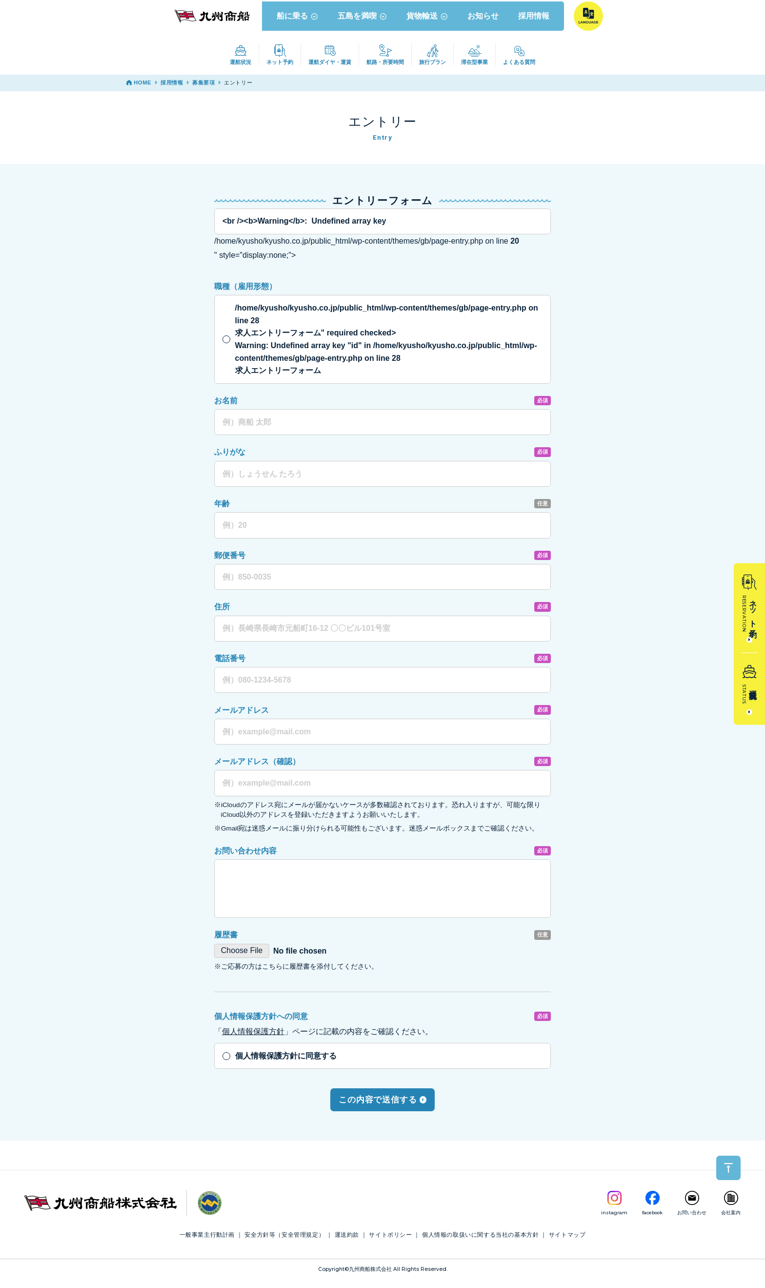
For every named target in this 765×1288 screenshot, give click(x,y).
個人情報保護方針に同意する (286, 1064)
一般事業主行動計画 (207, 1243)
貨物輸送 (428, 24)
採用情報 (534, 24)
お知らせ (484, 24)
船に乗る (298, 24)
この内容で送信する (382, 1107)
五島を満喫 (363, 24)
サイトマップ (567, 1243)
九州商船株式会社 (370, 1277)
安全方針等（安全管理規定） (284, 1243)
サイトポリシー (390, 1243)
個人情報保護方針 (253, 1040)
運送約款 (347, 1243)
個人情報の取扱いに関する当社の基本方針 (480, 1243)
